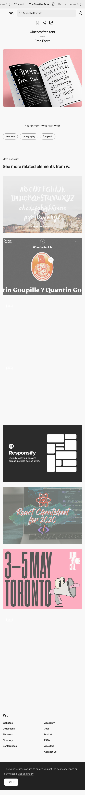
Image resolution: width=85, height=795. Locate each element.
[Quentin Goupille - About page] (42, 266)
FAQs (47, 740)
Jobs (46, 728)
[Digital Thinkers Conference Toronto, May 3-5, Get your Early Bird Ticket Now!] (42, 579)
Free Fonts (42, 41)
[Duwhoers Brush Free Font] (42, 204)
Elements (8, 734)
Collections (9, 728)
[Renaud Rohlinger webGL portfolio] (42, 391)
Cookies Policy (25, 774)
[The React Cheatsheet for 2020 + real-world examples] (42, 515)
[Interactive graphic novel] (42, 642)
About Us (49, 745)
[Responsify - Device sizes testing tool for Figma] (42, 453)
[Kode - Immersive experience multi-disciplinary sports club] (42, 328)
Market (48, 734)
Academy (49, 722)
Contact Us (50, 751)
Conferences (10, 745)
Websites (8, 722)
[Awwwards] (11, 13)
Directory (8, 740)
